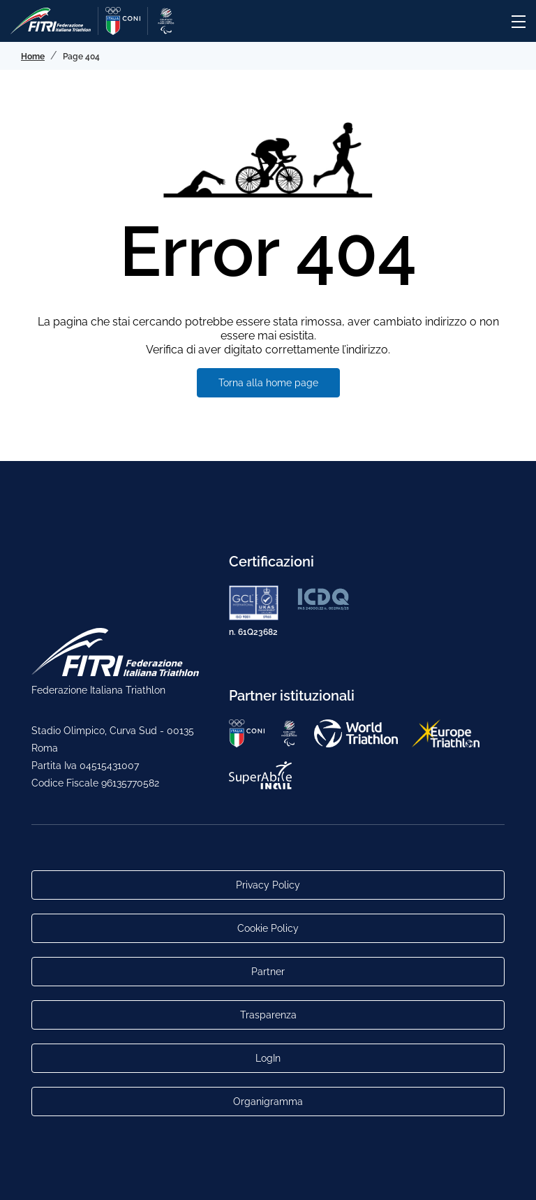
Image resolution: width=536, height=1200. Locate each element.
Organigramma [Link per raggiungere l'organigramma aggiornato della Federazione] (268, 1101)
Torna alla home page (268, 382)
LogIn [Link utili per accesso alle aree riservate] (268, 1058)
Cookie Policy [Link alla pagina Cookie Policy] (268, 928)
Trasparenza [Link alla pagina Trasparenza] (268, 1014)
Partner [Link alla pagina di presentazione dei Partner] (268, 971)
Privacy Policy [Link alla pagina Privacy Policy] (268, 885)
